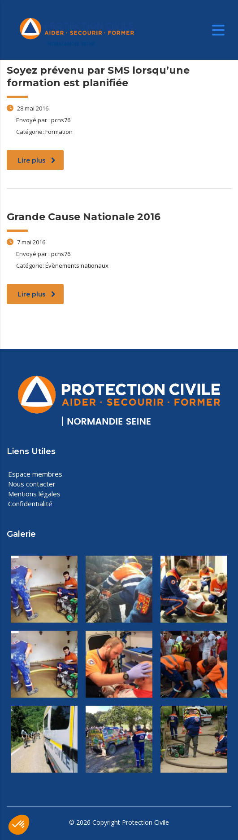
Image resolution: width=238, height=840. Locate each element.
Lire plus (36, 160)
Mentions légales (34, 493)
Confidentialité (30, 503)
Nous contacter (32, 483)
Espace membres (35, 473)
